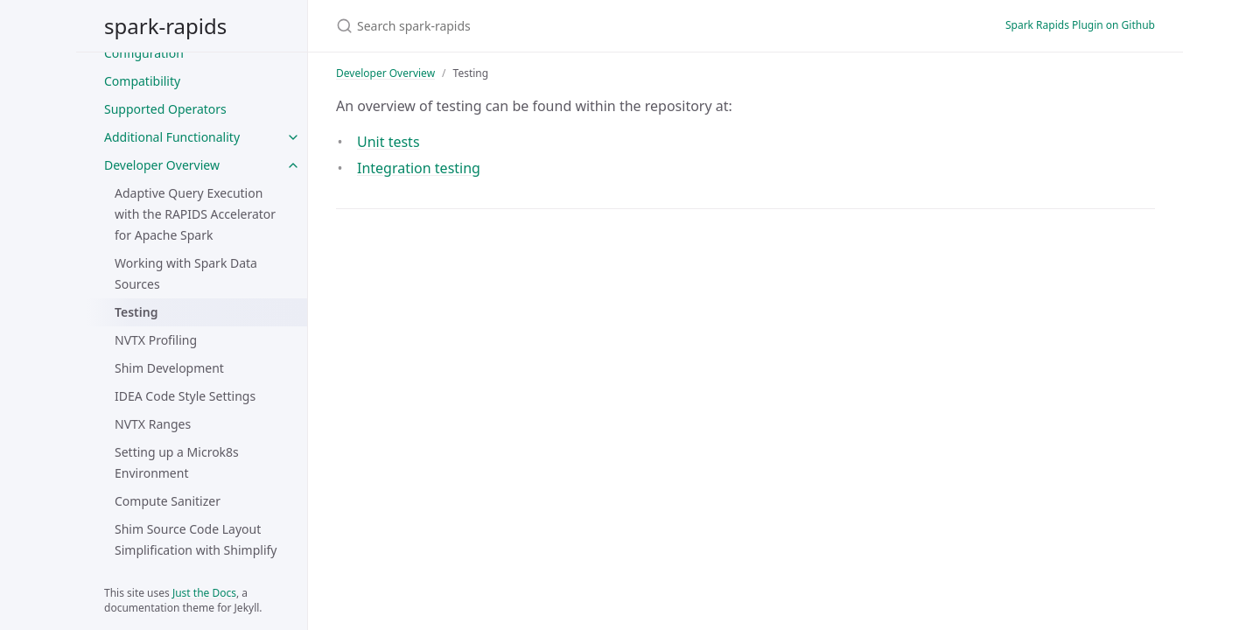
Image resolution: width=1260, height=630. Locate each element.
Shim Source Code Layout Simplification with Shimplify (195, 539)
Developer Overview (162, 165)
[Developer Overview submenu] (293, 165)
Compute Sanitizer (167, 501)
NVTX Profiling (156, 340)
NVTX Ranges (153, 424)
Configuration (144, 53)
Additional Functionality (172, 137)
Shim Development (169, 368)
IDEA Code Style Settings (185, 396)
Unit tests (388, 141)
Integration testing (418, 168)
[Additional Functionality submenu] (293, 137)
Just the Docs (204, 592)
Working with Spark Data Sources (186, 273)
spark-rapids (165, 25)
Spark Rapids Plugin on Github (1080, 25)
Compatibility (142, 81)
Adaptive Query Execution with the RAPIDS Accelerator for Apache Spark (195, 214)
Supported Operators (165, 109)
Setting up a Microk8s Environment (177, 462)
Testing (136, 312)
